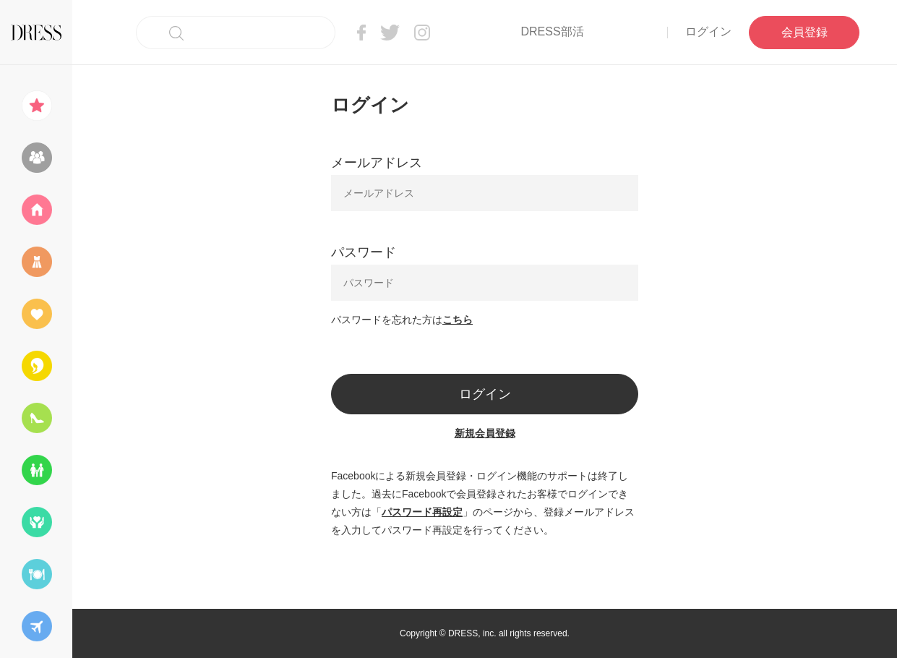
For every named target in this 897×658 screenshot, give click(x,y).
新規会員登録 (485, 433)
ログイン (708, 31)
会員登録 (804, 32)
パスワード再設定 (422, 512)
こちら (457, 319)
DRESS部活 (551, 31)
